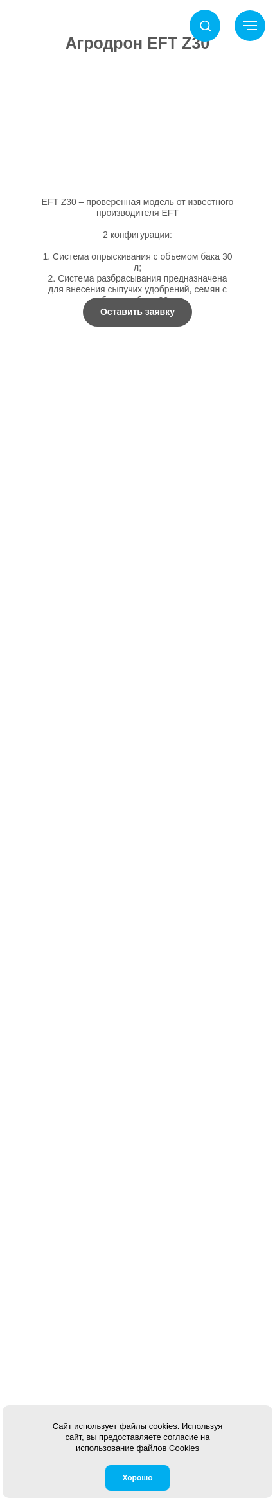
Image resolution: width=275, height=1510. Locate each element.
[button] (205, 25)
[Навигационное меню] (250, 25)
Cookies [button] (184, 1448)
